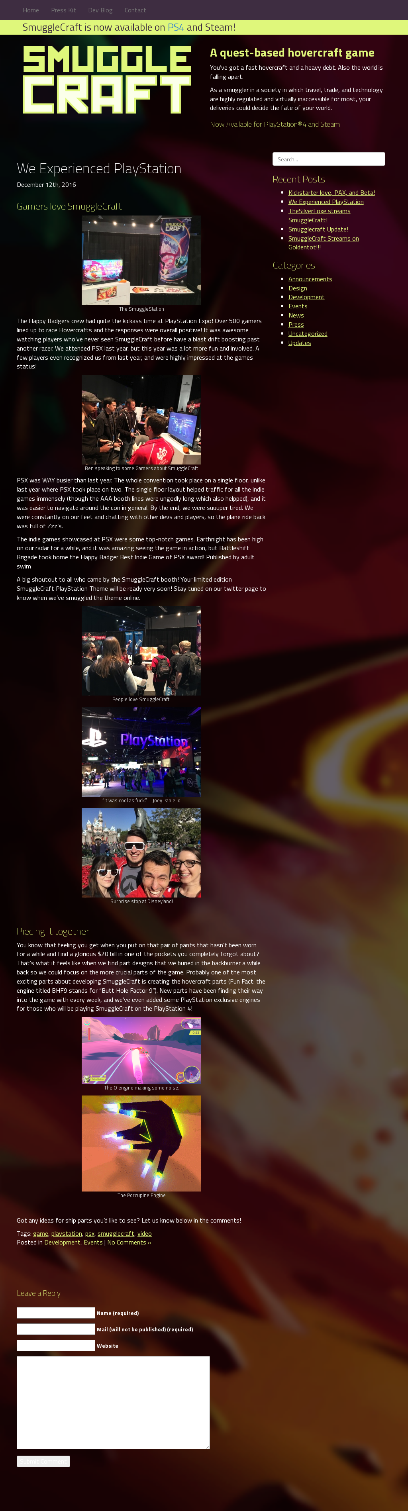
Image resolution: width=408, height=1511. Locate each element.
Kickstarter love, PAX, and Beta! (331, 192)
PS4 (176, 27)
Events (93, 1242)
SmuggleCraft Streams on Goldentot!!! (323, 242)
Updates (299, 342)
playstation (66, 1233)
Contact (135, 10)
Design (297, 288)
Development (62, 1242)
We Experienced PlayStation (326, 201)
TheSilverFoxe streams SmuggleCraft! (319, 215)
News (296, 315)
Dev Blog (100, 10)
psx (89, 1233)
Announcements (310, 279)
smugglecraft (116, 1233)
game (40, 1233)
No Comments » (129, 1242)
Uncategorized (308, 333)
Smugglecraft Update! (318, 229)
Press (296, 324)
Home (31, 10)
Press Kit (63, 10)
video (144, 1233)
